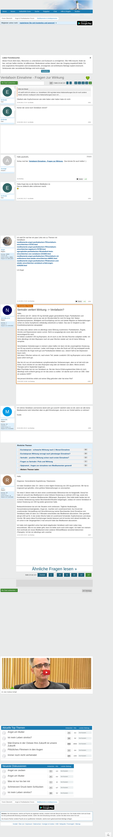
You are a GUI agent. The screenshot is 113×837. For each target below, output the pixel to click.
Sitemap (77, 824)
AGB (56, 824)
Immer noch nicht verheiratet (22, 755)
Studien (77, 11)
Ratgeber (46, 11)
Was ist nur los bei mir (19, 781)
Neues (13, 11)
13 (87, 83)
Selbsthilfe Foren (25, 11)
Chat (55, 11)
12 (83, 83)
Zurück (42, 575)
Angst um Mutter (16, 732)
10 (76, 83)
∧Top (108, 834)
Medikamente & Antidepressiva (47, 802)
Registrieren (75, 15)
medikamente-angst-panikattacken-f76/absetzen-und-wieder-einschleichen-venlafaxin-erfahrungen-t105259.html (38, 263)
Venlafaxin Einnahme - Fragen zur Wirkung (32, 77)
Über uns (21, 824)
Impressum (28, 824)
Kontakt (15, 824)
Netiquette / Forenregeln (67, 824)
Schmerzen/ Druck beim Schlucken (25, 786)
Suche (37, 11)
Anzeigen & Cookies (48, 824)
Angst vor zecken (16, 770)
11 (79, 83)
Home (4, 11)
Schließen (45, 71)
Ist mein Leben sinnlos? (20, 737)
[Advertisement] (54, 552)
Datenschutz (37, 824)
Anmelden (87, 15)
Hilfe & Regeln (66, 11)
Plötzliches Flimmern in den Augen (25, 749)
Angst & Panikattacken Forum (24, 802)
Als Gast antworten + (9, 83)
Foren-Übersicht (7, 802)
